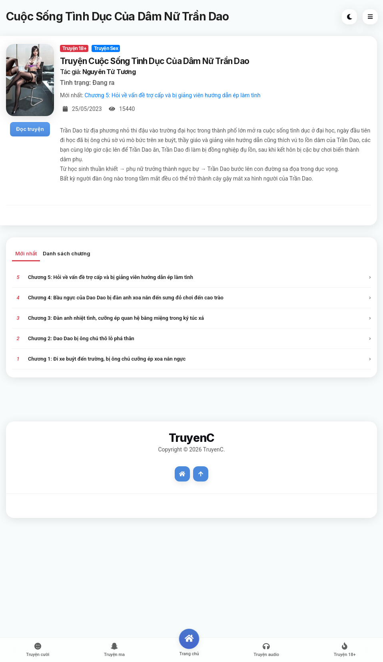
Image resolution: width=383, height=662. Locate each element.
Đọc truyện (30, 129)
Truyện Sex (106, 48)
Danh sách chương (66, 253)
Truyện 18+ (74, 48)
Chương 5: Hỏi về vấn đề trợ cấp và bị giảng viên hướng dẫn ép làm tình (173, 95)
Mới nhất (26, 253)
